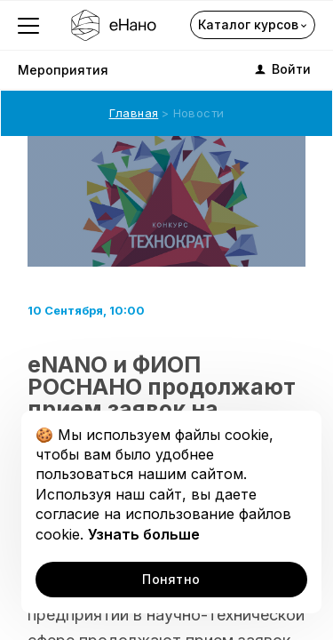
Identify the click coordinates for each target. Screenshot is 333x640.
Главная (134, 113)
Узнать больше (144, 534)
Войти (281, 69)
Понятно (171, 579)
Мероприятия (63, 69)
